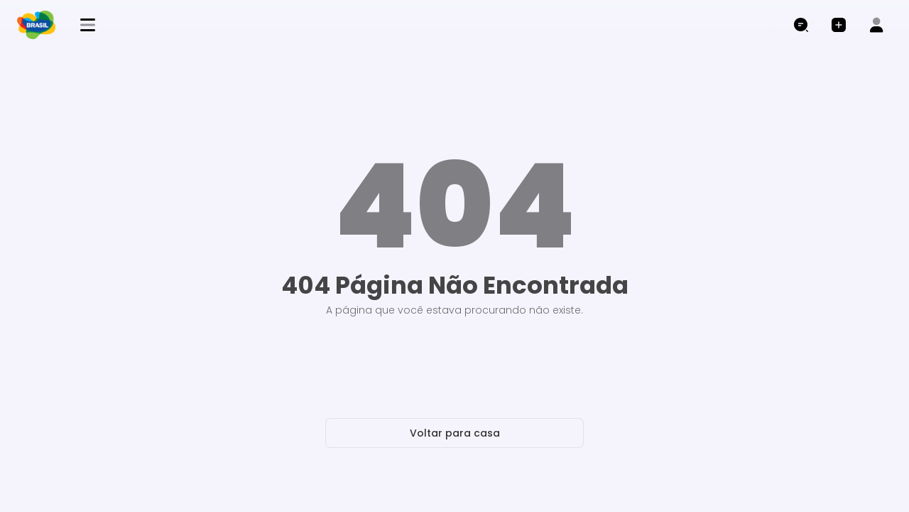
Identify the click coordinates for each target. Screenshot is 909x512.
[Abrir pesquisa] (801, 25)
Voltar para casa (455, 433)
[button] (838, 25)
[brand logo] (41, 25)
